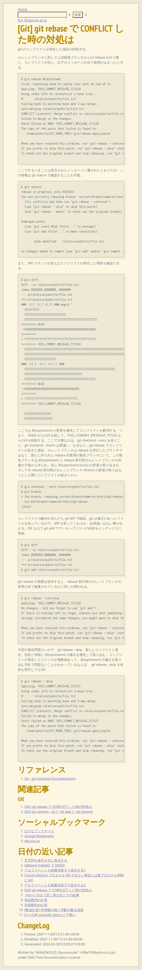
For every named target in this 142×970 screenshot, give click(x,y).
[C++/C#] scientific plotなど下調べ (50, 915)
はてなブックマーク (39, 831)
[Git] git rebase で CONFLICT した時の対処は (58, 806)
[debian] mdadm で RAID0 (44, 865)
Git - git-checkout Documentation (50, 778)
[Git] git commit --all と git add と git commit (58, 811)
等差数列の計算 (35, 905)
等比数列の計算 (35, 900)
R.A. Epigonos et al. (32, 20)
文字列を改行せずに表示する (45, 860)
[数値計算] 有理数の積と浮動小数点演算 (54, 910)
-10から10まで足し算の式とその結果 (51, 895)
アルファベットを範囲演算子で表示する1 (55, 870)
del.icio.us (32, 841)
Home (22, 9)
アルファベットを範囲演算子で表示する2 (55, 885)
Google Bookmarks (39, 836)
